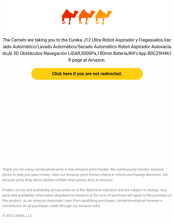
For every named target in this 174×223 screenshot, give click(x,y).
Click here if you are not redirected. (87, 73)
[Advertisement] (87, 128)
